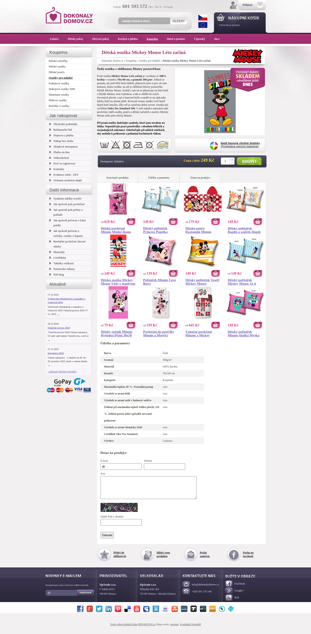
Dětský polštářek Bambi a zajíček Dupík (244, 230)
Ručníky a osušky (59, 106)
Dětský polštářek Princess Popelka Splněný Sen (155, 230)
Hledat (178, 21)
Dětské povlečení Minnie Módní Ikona (116, 230)
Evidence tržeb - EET (64, 174)
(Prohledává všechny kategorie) (240, 145)
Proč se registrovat (62, 163)
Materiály (57, 252)
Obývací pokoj (102, 39)
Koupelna (131, 60)
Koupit (249, 161)
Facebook (235, 588)
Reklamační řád (60, 129)
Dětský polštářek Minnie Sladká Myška (244, 333)
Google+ (234, 594)
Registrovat (85, 597)
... (58, 314)
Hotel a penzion (178, 39)
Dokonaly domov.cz (112, 60)
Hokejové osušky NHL (62, 89)
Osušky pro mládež (149, 60)
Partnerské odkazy (62, 269)
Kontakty (56, 169)
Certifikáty (57, 257)
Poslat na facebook (248, 558)
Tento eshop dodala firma (123, 628)
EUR (202, 25)
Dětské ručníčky (58, 61)
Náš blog (56, 274)
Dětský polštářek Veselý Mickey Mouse (203, 281)
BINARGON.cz (147, 628)
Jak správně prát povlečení (67, 204)
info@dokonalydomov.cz (200, 588)
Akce (217, 39)
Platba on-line (59, 152)
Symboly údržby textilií (65, 198)
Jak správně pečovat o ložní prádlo (67, 223)
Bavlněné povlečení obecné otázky (67, 244)
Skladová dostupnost (63, 146)
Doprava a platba (61, 135)
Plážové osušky (58, 100)
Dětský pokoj (78, 39)
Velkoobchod (59, 157)
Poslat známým (205, 558)
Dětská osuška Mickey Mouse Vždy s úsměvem (118, 281)
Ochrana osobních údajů (65, 180)
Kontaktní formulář (190, 628)
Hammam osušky (59, 94)
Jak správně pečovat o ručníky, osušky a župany (66, 233)
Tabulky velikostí (61, 263)
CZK (202, 17)
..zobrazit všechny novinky (62, 371)
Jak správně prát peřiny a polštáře (66, 212)
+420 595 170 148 (197, 595)
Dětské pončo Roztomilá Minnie (198, 230)
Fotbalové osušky (59, 83)
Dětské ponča (57, 72)
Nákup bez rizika (61, 141)
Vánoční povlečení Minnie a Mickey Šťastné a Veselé (199, 333)
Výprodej (201, 39)
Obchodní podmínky (63, 124)
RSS (232, 601)
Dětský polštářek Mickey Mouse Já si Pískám (242, 281)
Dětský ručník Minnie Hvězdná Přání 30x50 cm (116, 333)
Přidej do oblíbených (120, 558)
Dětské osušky (57, 66)
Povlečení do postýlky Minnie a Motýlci (158, 333)
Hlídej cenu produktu (163, 558)
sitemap (174, 628)
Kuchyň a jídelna (130, 39)
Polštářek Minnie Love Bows (159, 281)
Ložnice (56, 39)
